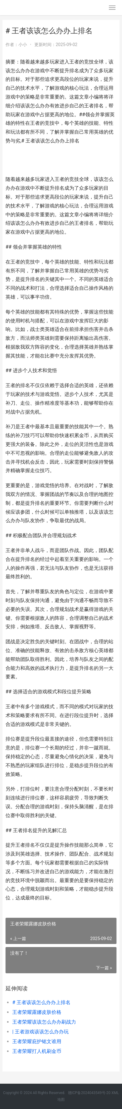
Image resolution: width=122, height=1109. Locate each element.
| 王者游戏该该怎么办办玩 (40, 1032)
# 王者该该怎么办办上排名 (41, 1002)
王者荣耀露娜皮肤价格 (36, 1012)
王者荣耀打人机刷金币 (36, 1051)
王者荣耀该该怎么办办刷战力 (44, 1022)
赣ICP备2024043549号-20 (89, 1093)
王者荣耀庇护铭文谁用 (36, 1041)
